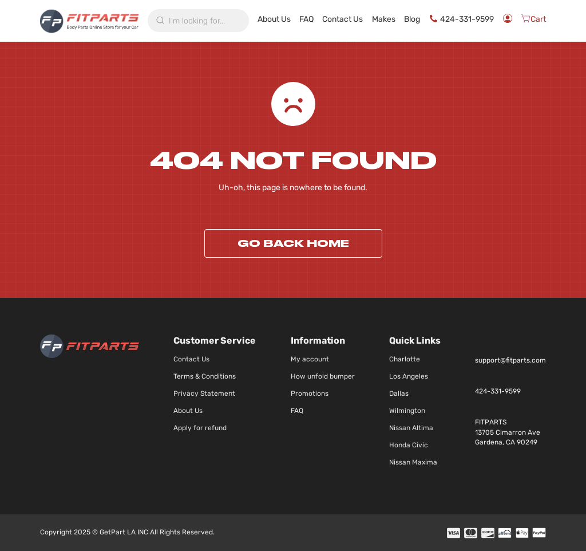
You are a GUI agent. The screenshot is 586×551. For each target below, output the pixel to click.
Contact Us (362, 20)
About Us (301, 20)
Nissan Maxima (413, 462)
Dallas (399, 393)
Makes (399, 19)
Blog (427, 19)
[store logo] (89, 20)
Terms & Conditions (204, 376)
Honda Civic (408, 445)
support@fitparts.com (510, 360)
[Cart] (533, 20)
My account (310, 359)
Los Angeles (408, 376)
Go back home (293, 243)
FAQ (331, 19)
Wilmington (407, 411)
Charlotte (404, 359)
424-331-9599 (466, 20)
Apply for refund (200, 428)
